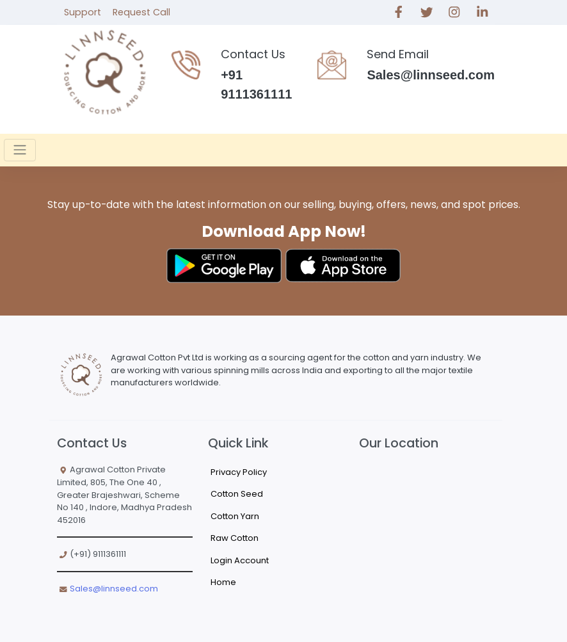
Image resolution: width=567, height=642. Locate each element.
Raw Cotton (235, 538)
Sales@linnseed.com (114, 588)
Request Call (141, 12)
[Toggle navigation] (20, 150)
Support (82, 12)
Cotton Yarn (235, 516)
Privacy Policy (239, 472)
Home (223, 582)
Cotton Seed (237, 494)
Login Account (240, 560)
